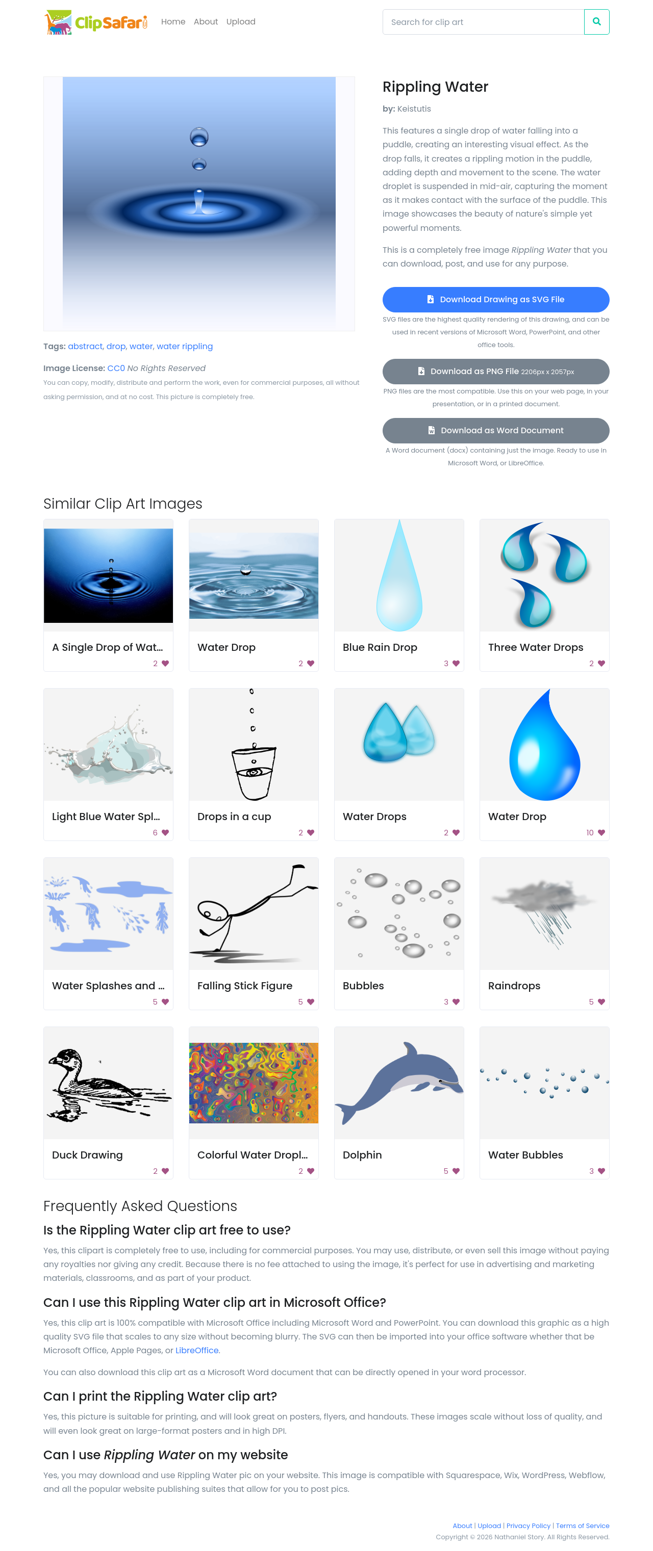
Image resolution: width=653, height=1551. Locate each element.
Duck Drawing (87, 1155)
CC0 (116, 368)
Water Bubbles (525, 1155)
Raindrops (514, 986)
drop (116, 346)
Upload (241, 22)
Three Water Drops (536, 647)
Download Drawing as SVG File (496, 299)
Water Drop (226, 647)
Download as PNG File (496, 371)
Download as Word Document (496, 430)
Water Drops (375, 816)
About (206, 22)
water (141, 346)
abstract (85, 346)
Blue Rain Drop (380, 647)
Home (173, 22)
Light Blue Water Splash (112, 816)
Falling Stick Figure (245, 986)
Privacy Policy (528, 1525)
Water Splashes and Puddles (125, 986)
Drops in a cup (234, 816)
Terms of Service (583, 1525)
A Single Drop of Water (109, 647)
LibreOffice (196, 1350)
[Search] (484, 22)
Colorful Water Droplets (257, 1155)
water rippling (185, 346)
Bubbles (363, 986)
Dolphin (362, 1155)
